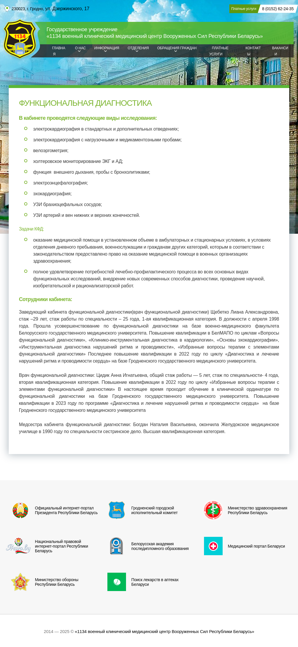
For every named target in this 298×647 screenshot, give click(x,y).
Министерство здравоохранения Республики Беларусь (243, 510)
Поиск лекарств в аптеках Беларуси (140, 582)
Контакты (253, 51)
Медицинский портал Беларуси (242, 546)
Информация (106, 48)
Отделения (138, 48)
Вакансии (280, 51)
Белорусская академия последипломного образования (145, 546)
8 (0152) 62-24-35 (278, 8)
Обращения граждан (176, 48)
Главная (58, 51)
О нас (80, 48)
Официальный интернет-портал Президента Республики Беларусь (52, 510)
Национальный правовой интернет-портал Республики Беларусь (47, 546)
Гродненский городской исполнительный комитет (140, 510)
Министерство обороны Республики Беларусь (42, 582)
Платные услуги (218, 51)
